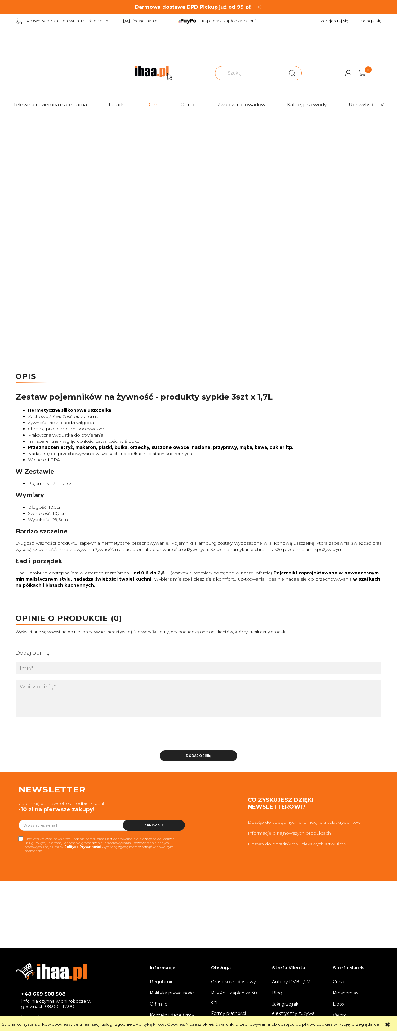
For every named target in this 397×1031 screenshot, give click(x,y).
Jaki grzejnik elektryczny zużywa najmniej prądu (293, 1013)
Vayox (339, 1015)
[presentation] (59, 735)
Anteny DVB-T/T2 (291, 982)
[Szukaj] (292, 73)
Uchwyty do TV (366, 104)
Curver (340, 982)
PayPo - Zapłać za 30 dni (234, 997)
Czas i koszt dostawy (233, 982)
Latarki (117, 104)
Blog (277, 993)
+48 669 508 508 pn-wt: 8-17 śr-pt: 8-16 (62, 21)
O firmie (158, 1004)
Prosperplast (346, 993)
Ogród (188, 104)
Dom (152, 104)
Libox (338, 1004)
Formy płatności (228, 1013)
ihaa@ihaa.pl (140, 21)
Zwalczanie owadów (241, 104)
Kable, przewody (307, 104)
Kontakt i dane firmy (172, 1015)
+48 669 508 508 (43, 994)
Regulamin (162, 982)
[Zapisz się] (154, 825)
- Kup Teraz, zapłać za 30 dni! (216, 21)
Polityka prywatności (172, 993)
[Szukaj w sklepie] (250, 73)
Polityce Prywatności (82, 847)
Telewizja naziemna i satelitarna (50, 104)
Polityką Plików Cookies (160, 1024)
